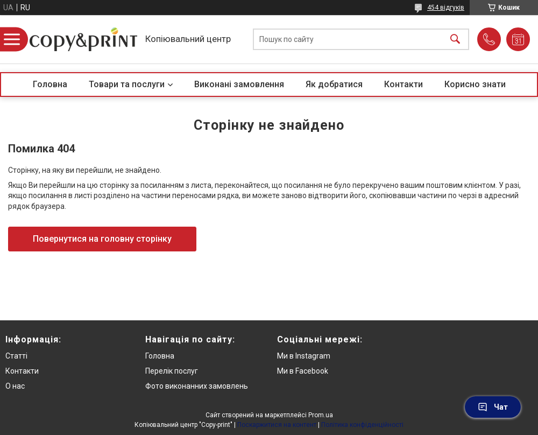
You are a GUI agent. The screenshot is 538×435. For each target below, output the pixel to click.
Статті (16, 356)
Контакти (403, 84)
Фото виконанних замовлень (196, 386)
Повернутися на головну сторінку (102, 239)
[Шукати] (455, 40)
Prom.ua (320, 415)
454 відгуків (445, 7)
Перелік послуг (171, 371)
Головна (50, 84)
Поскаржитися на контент (276, 425)
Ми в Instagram (303, 356)
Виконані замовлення (239, 84)
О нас (15, 386)
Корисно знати (475, 84)
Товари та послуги (127, 84)
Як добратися (334, 84)
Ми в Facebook (302, 371)
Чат (493, 407)
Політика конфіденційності (362, 425)
